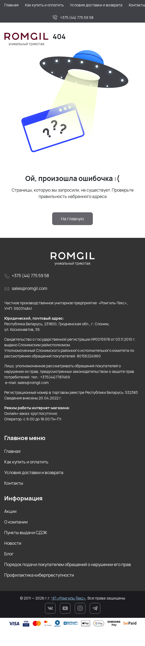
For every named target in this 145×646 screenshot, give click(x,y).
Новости (12, 543)
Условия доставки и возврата (33, 472)
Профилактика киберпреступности (39, 575)
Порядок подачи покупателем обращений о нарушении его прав (67, 564)
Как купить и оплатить (26, 462)
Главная (12, 451)
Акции (10, 511)
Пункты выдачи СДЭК (25, 532)
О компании (16, 522)
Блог (9, 554)
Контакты (13, 483)
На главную (72, 219)
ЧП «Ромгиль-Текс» (68, 598)
